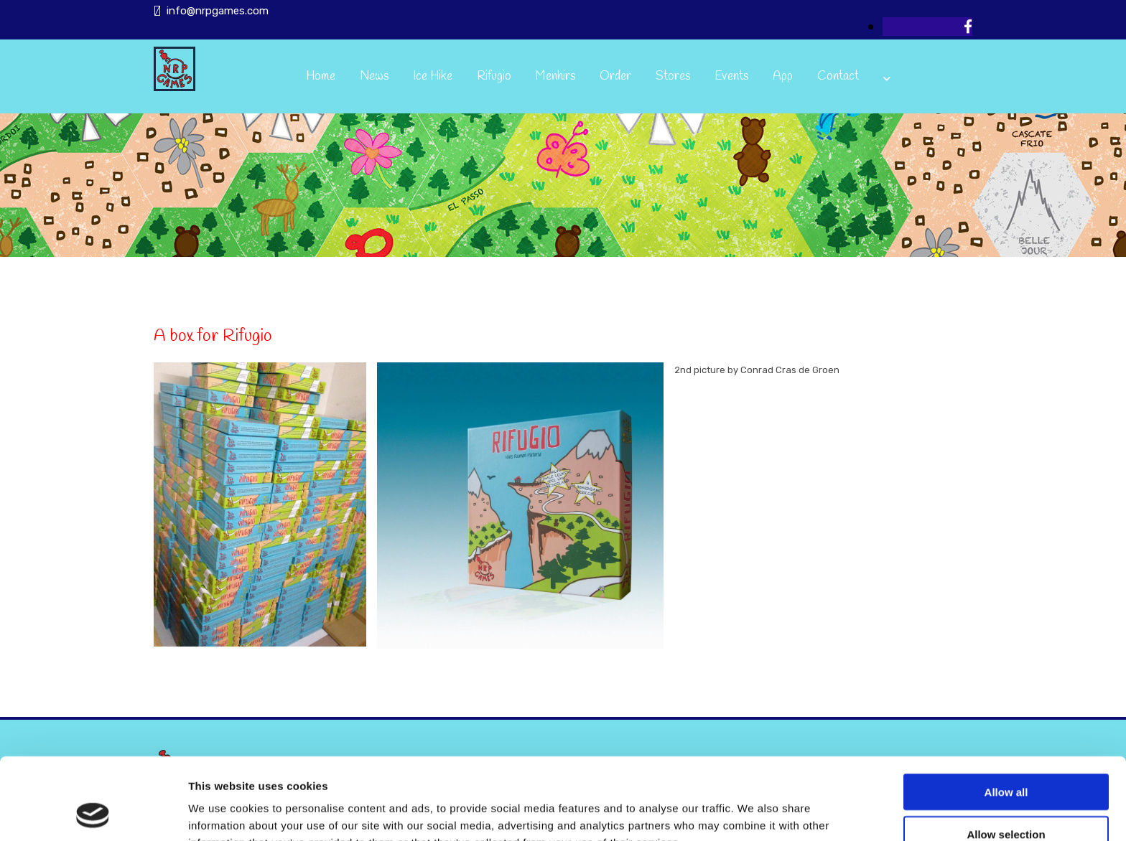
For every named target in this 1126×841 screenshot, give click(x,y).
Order (615, 76)
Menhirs (555, 76)
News (374, 76)
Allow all (1006, 715)
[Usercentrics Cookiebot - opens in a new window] (93, 813)
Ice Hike (432, 76)
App (783, 76)
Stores (673, 76)
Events (731, 76)
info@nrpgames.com (218, 10)
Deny (1006, 799)
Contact (838, 76)
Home (320, 76)
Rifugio (494, 76)
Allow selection (1006, 757)
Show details (753, 813)
